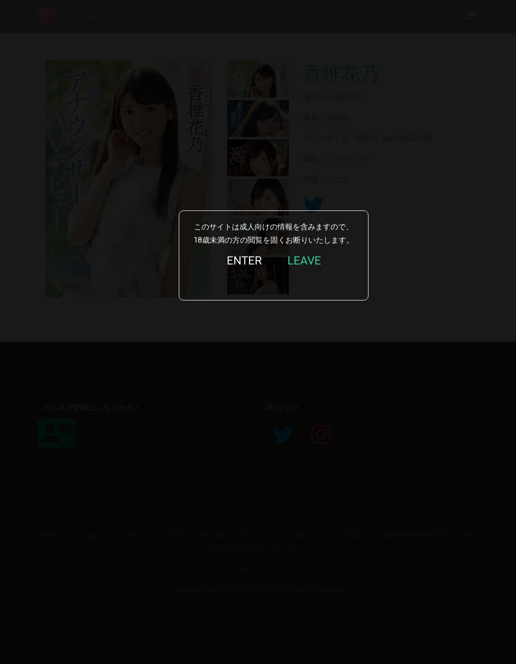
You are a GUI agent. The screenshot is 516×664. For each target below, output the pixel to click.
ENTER (244, 260)
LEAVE (304, 260)
